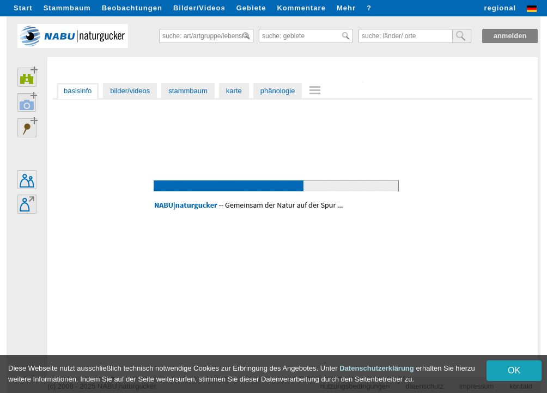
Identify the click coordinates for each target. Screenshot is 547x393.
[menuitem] (316, 90)
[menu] (316, 91)
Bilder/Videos (199, 8)
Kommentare (301, 8)
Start (23, 8)
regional (500, 8)
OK (514, 370)
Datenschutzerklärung (376, 368)
